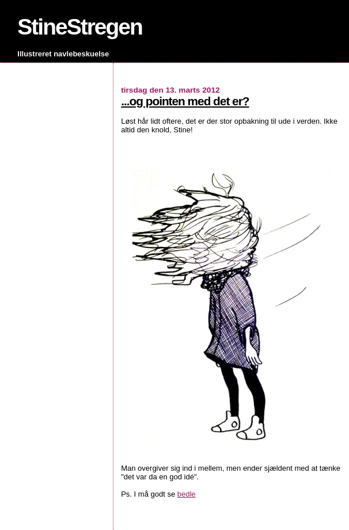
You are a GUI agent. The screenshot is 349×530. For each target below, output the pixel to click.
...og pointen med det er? (185, 101)
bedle (186, 494)
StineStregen (79, 26)
